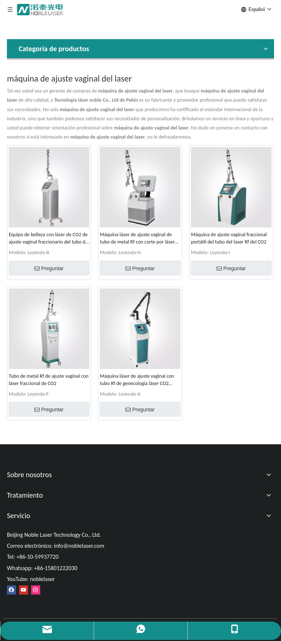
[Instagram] (35, 590)
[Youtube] (23, 590)
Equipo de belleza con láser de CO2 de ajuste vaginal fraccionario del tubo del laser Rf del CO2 (49, 238)
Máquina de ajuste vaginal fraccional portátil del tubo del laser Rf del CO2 (229, 238)
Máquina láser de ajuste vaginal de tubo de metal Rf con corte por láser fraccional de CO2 (137, 238)
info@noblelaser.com (79, 545)
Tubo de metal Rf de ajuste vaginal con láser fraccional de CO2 (49, 380)
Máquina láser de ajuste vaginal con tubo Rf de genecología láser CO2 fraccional (137, 380)
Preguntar (48, 268)
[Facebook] (11, 590)
